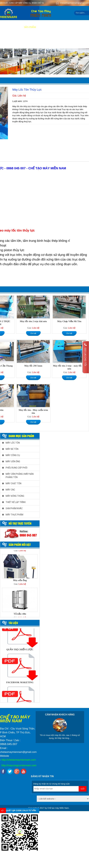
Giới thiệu (14, 27)
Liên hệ (36, 41)
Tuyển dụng (9, 41)
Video (68, 27)
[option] (20, 571)
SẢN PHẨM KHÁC (14, 508)
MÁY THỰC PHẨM (14, 514)
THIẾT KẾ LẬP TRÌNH (16, 502)
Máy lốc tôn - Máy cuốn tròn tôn (33, 411)
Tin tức (24, 41)
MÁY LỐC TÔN (13, 443)
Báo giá (57, 27)
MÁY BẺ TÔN (12, 449)
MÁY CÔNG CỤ (13, 455)
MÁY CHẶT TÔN (13, 483)
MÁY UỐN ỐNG (13, 461)
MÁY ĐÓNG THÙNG (15, 496)
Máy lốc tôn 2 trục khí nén (33, 321)
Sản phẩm (30, 27)
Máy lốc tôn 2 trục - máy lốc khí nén (69, 367)
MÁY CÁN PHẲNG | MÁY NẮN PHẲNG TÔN (20, 475)
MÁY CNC (10, 489)
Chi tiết (33, 333)
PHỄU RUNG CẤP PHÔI (16, 467)
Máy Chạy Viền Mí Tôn (69, 321)
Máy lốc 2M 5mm (33, 365)
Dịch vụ (44, 27)
